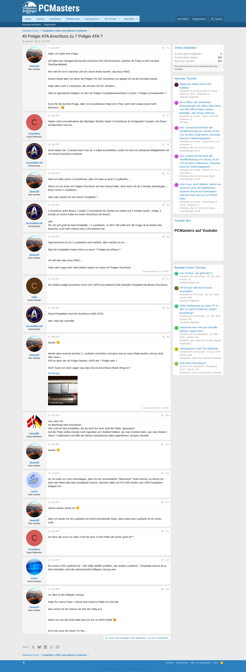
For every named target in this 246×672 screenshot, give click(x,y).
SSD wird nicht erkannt (193, 363)
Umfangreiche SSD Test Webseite (199, 348)
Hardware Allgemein (189, 282)
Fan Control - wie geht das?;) (196, 273)
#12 (167, 473)
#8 (168, 308)
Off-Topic (184, 122)
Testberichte (73, 18)
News (28, 18)
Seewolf (29, 41)
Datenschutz (182, 662)
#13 (167, 502)
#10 (167, 415)
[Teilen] (163, 48)
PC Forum (110, 18)
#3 (168, 144)
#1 (168, 48)
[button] (119, 19)
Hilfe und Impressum (200, 662)
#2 (168, 115)
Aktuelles (129, 18)
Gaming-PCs (92, 18)
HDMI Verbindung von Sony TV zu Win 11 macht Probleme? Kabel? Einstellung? (199, 309)
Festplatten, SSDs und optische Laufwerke (201, 358)
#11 (167, 444)
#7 (168, 279)
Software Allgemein (189, 97)
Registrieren (50, 24)
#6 (168, 236)
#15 (167, 560)
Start (215, 662)
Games (40, 18)
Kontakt (169, 662)
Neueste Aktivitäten (31, 24)
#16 (167, 589)
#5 (168, 205)
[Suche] (216, 19)
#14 (167, 531)
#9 (168, 337)
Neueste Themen (185, 78)
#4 (168, 173)
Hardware (55, 18)
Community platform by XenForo (123, 669)
